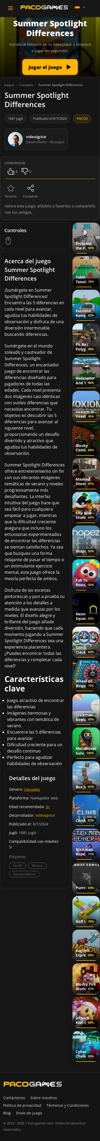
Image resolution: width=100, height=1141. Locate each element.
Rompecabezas (24, 874)
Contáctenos (14, 1097)
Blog (7, 1112)
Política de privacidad (22, 1105)
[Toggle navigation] (10, 8)
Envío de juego (29, 1112)
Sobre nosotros (43, 1097)
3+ (48, 806)
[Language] (80, 7)
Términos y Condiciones (68, 1105)
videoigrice (45, 815)
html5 (17, 865)
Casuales (32, 789)
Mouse (37, 865)
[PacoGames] (32, 1084)
